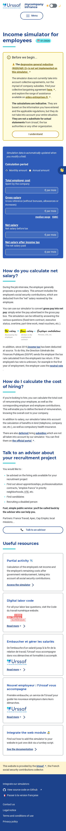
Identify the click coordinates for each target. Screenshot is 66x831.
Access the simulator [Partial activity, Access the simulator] (21, 585)
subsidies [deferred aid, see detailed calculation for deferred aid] (41, 433)
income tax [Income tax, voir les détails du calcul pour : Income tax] (34, 346)
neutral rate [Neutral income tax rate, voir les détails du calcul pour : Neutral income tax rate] (56, 365)
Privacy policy (10, 821)
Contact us (9, 804)
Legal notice (9, 810)
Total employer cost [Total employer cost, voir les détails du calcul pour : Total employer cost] (17, 180)
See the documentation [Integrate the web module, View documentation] (22, 749)
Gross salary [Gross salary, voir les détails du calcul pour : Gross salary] (13, 197)
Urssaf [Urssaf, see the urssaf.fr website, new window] (41, 766)
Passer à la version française (20, 795)
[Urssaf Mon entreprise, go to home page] (23, 5)
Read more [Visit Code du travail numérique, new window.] (16, 626)
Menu (32, 16)
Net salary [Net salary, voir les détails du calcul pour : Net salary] (11, 225)
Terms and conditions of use (18, 815)
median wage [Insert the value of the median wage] (42, 217)
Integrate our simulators (16, 783)
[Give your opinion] (62, 170)
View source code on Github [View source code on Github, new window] (22, 789)
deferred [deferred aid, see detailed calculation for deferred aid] (24, 433)
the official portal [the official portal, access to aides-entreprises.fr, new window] (23, 440)
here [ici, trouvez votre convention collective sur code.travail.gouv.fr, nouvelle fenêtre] (51, 89)
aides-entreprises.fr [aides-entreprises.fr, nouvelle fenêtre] (38, 97)
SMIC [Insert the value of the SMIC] (55, 217)
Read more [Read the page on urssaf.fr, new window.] (16, 670)
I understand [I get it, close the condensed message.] (36, 134)
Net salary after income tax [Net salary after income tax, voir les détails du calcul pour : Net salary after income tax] (22, 242)
